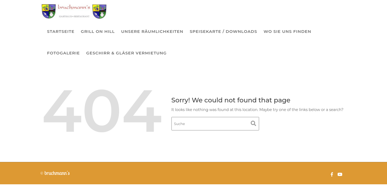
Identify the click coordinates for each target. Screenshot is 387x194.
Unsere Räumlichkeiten (152, 31)
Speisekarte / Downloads (223, 31)
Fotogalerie (63, 53)
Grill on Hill (98, 31)
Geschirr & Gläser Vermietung (126, 53)
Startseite (60, 31)
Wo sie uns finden (287, 31)
